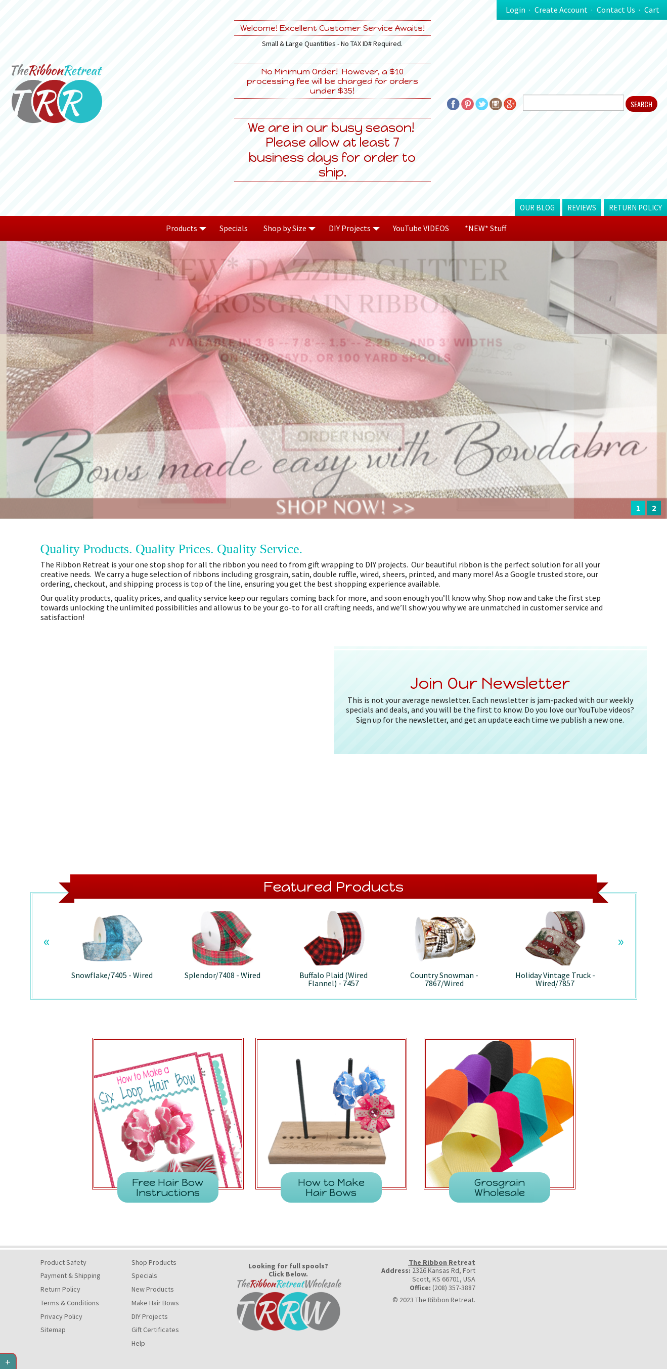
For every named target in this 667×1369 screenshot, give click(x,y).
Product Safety (63, 1262)
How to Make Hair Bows (331, 1187)
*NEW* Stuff (485, 228)
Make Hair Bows (155, 1302)
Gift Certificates (155, 1329)
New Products (152, 1289)
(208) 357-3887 (453, 1287)
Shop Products (153, 1262)
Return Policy (635, 207)
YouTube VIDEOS (421, 228)
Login (515, 10)
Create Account (561, 10)
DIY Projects (149, 1316)
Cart (651, 10)
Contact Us (616, 10)
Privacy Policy (61, 1316)
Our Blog (537, 207)
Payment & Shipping (70, 1275)
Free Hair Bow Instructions (167, 1187)
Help (138, 1343)
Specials (233, 228)
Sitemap (53, 1329)
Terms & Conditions (69, 1302)
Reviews (581, 207)
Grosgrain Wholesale (499, 1187)
